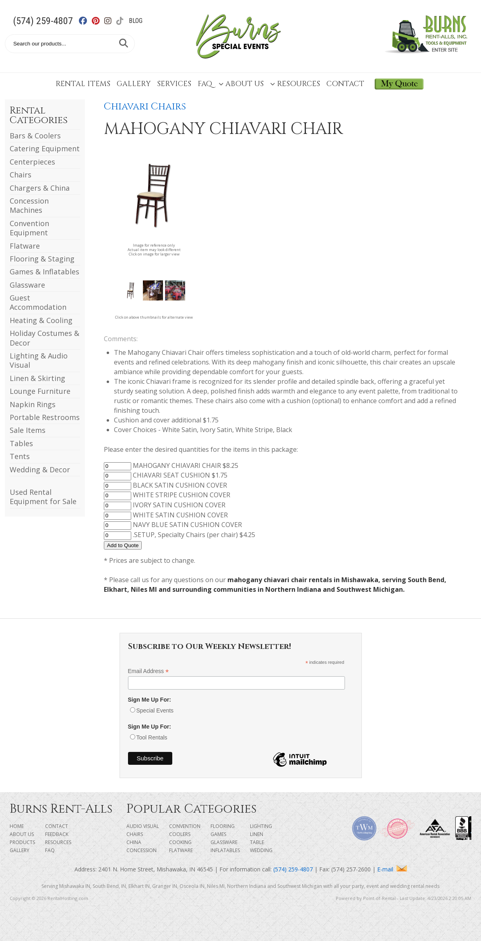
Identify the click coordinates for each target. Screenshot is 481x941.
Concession (141, 850)
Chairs (20, 174)
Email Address (148, 671)
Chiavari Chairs (145, 106)
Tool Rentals (151, 737)
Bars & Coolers (35, 135)
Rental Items (83, 84)
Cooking (180, 842)
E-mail (392, 869)
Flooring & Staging (42, 259)
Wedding (261, 850)
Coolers (179, 834)
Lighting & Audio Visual (39, 360)
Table (257, 842)
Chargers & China (40, 188)
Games (218, 834)
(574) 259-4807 (43, 21)
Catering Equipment (45, 148)
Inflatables (225, 850)
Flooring (223, 826)
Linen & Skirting (37, 378)
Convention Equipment (29, 227)
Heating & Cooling (41, 320)
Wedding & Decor (40, 469)
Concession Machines (29, 205)
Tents (20, 456)
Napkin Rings (33, 404)
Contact (345, 84)
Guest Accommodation (38, 302)
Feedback (56, 834)
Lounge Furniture (40, 391)
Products (22, 842)
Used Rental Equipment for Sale (43, 496)
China (133, 842)
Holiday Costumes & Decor (44, 337)
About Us (241, 84)
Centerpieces (32, 162)
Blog (135, 21)
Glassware (27, 285)
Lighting (261, 826)
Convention (184, 826)
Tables (21, 443)
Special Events (155, 710)
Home (17, 826)
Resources (295, 84)
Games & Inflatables (44, 271)
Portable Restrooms (45, 417)
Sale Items (27, 430)
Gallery (134, 84)
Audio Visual (142, 826)
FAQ (205, 84)
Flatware (25, 246)
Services (174, 84)
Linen (256, 834)
